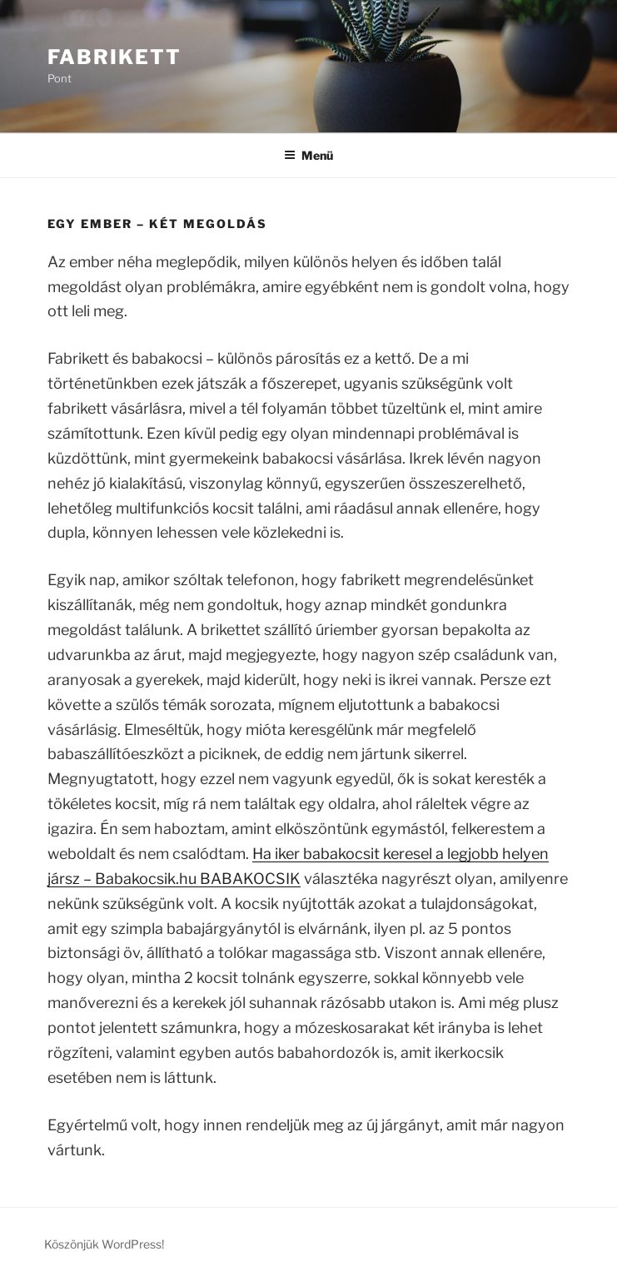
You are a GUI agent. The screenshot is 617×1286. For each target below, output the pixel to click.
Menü (308, 155)
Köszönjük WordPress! (104, 1244)
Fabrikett (114, 57)
